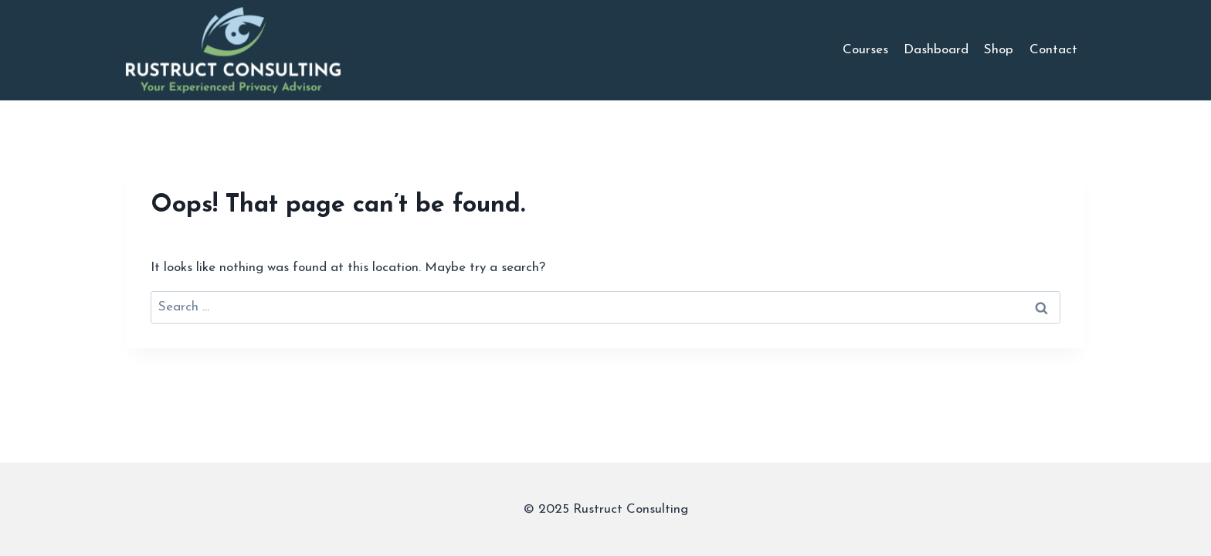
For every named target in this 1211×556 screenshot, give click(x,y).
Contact (1053, 49)
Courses (865, 49)
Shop (998, 49)
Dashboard (936, 49)
